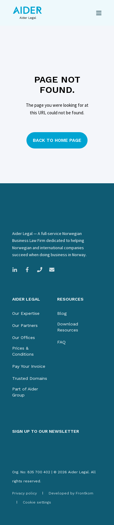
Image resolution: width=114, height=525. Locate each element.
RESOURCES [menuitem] (70, 299)
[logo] (39, 219)
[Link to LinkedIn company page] (16, 269)
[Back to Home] (27, 12)
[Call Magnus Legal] (39, 269)
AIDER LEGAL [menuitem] (26, 299)
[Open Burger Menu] (99, 13)
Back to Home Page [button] (57, 140)
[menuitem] (26, 313)
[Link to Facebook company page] (27, 269)
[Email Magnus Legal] (50, 269)
